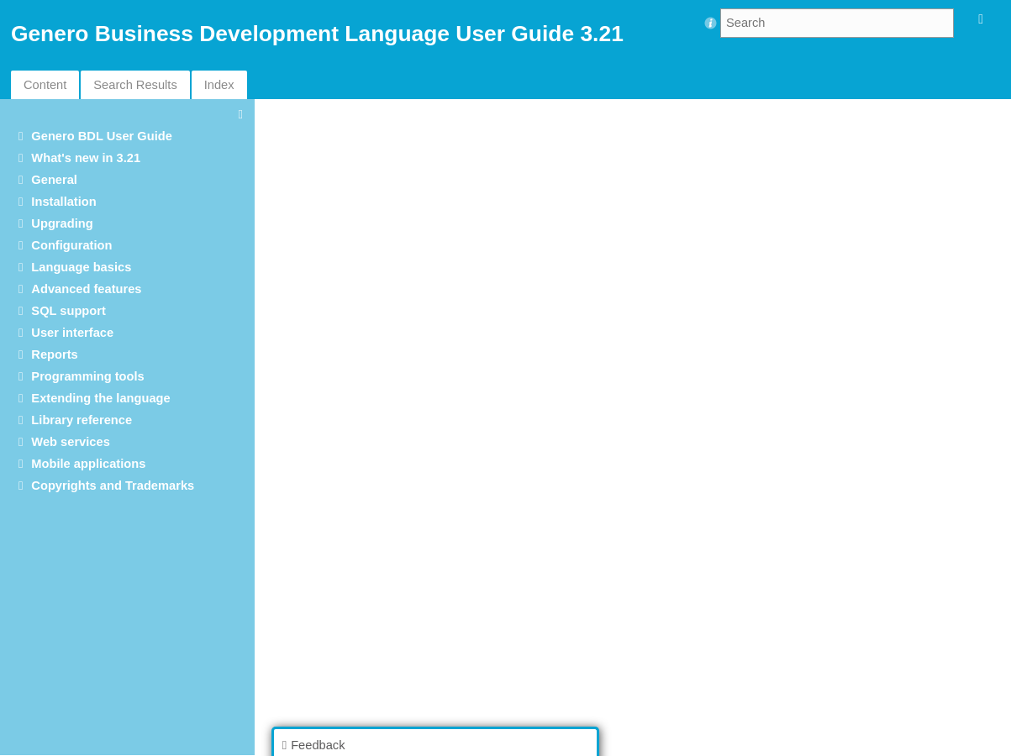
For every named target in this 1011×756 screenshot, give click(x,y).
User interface (72, 332)
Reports (54, 354)
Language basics (81, 267)
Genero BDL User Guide (101, 136)
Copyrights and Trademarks (112, 485)
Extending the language (100, 398)
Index (219, 85)
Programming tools (87, 376)
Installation (63, 201)
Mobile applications (88, 463)
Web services (70, 442)
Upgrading (61, 223)
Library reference (81, 420)
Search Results (134, 85)
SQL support (68, 311)
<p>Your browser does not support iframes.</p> (637, 426)
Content (45, 85)
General (54, 179)
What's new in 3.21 (85, 158)
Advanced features (86, 289)
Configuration (71, 245)
